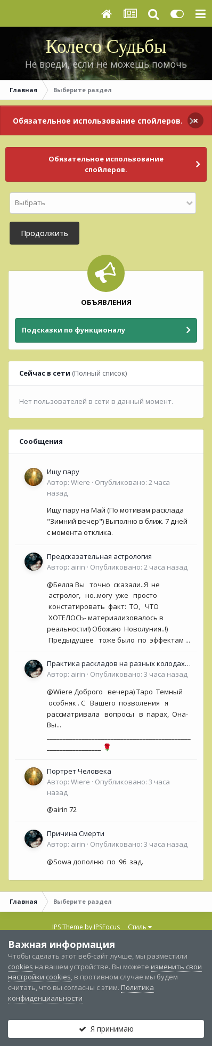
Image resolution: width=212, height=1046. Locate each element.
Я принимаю (106, 1029)
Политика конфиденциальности (81, 993)
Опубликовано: (138, 567)
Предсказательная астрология (99, 556)
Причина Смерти (75, 833)
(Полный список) (99, 373)
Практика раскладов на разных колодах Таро (116, 664)
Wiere (80, 482)
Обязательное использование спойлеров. (98, 121)
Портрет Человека (79, 771)
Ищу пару (63, 471)
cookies (20, 966)
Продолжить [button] (44, 233)
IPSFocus (107, 926)
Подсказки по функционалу (73, 330)
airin (78, 567)
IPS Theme (67, 926)
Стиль (140, 926)
